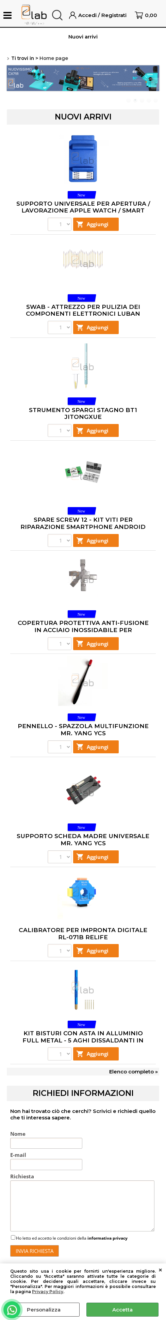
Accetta (122, 1309)
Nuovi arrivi (83, 37)
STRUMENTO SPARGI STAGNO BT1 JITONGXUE (83, 413)
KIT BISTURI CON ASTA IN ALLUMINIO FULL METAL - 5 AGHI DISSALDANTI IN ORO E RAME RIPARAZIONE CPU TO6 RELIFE (83, 1043)
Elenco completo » (133, 1071)
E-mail (18, 1154)
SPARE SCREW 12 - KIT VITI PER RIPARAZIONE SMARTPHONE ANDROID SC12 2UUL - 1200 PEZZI (83, 526)
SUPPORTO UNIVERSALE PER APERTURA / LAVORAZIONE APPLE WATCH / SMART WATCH (83, 210)
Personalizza (44, 1309)
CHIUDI (160, 1270)
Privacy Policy (47, 1291)
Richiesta (22, 1176)
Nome (18, 1133)
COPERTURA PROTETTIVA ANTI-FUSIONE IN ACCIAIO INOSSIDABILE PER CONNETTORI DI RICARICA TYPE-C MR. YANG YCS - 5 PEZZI (83, 633)
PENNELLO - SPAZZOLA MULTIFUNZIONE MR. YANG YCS (83, 729)
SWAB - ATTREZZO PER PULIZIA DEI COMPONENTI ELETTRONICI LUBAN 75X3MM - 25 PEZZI (83, 313)
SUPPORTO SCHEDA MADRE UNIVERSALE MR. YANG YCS (83, 839)
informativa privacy (107, 1238)
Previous (11, 83)
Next (154, 83)
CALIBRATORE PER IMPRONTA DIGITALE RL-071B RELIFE (83, 933)
